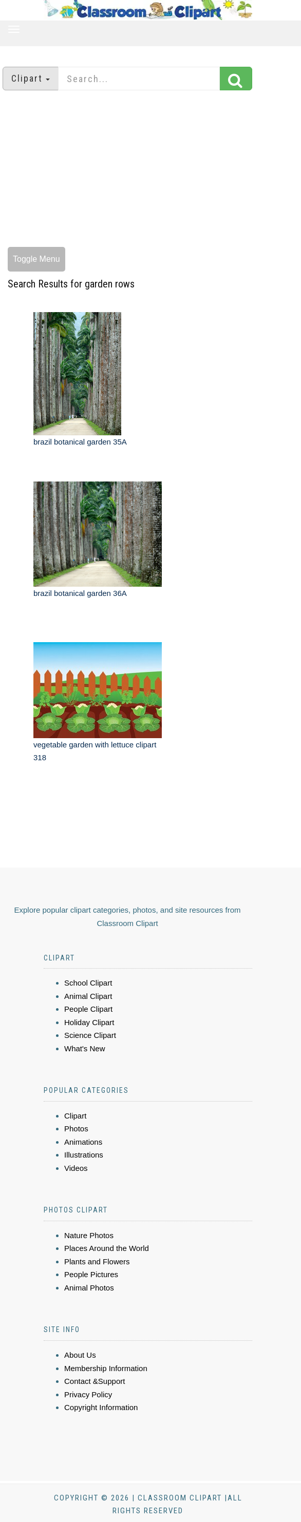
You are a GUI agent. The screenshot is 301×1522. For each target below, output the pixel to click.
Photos (76, 1128)
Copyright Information (101, 1407)
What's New (84, 1048)
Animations (83, 1142)
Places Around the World (106, 1248)
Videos (76, 1168)
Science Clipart (90, 1035)
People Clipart (88, 1009)
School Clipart (88, 982)
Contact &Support (94, 1381)
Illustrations (83, 1154)
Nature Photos (89, 1235)
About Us (80, 1355)
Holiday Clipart (89, 1022)
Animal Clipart (88, 996)
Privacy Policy (88, 1394)
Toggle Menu (36, 259)
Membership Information (105, 1368)
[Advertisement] (150, 170)
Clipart (75, 1115)
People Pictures (91, 1274)
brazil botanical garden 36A (80, 593)
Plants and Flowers (97, 1261)
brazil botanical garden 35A (80, 441)
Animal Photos (89, 1287)
